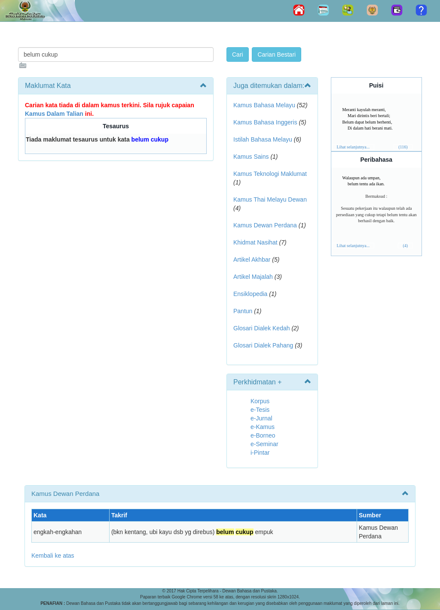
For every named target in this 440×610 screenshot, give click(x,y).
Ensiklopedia (250, 293)
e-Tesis (260, 409)
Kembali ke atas (52, 555)
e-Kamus (263, 426)
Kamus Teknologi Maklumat (270, 173)
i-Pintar (260, 452)
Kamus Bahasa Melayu (265, 105)
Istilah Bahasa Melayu (262, 139)
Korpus (260, 401)
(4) (405, 245)
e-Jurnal (261, 418)
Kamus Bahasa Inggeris (265, 122)
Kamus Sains (251, 156)
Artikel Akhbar (251, 259)
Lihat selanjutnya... (353, 147)
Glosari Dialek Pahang (263, 345)
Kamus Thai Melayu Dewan (270, 199)
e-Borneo (263, 435)
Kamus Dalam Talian (54, 113)
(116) (402, 147)
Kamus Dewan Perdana (265, 225)
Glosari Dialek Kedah (261, 328)
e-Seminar (264, 444)
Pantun (242, 311)
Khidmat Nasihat (255, 242)
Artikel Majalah (253, 276)
